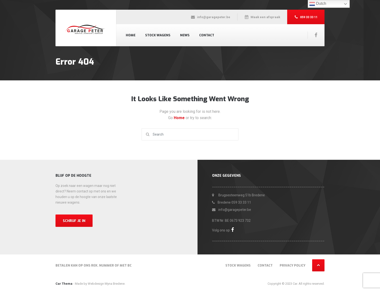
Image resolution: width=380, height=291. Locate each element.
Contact (206, 35)
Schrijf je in (74, 221)
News (185, 35)
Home (130, 35)
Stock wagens (157, 35)
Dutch (317, 4)
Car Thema (63, 283)
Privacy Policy (292, 265)
